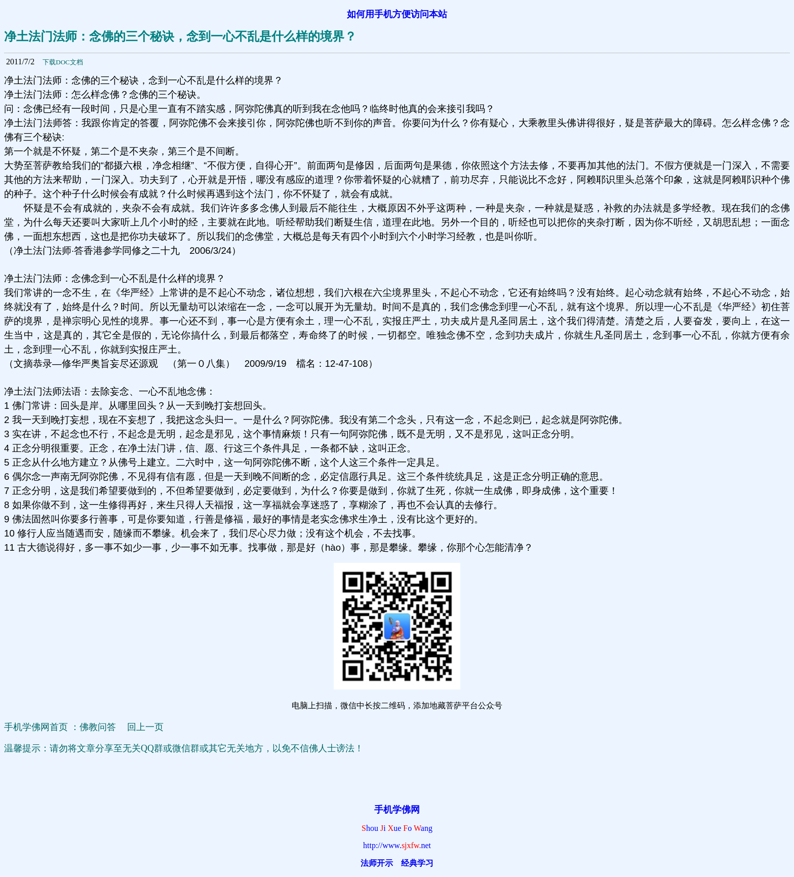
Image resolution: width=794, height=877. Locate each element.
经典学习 (417, 863)
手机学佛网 (397, 810)
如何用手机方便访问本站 (397, 14)
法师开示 (377, 863)
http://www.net (397, 845)
